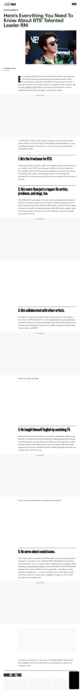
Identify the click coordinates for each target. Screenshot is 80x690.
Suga (58, 575)
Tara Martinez (10, 68)
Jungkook (49, 575)
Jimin (43, 575)
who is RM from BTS (28, 87)
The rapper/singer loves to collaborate (60, 320)
